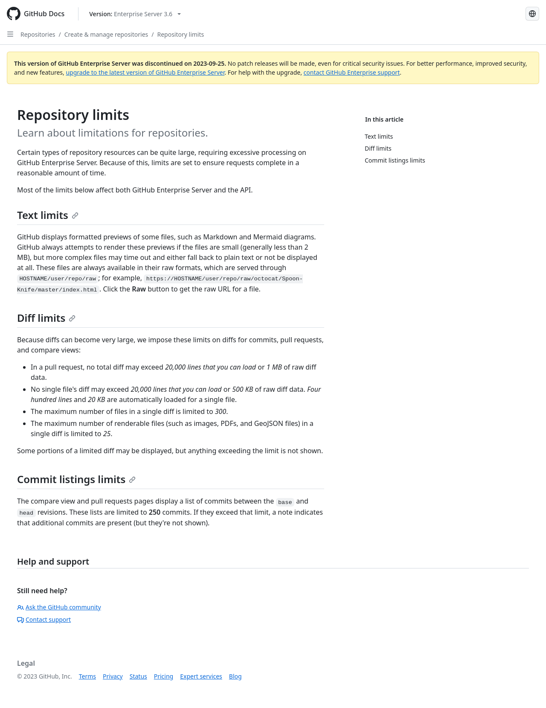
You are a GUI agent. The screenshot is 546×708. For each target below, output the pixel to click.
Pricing (163, 676)
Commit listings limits (76, 479)
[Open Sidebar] (10, 34)
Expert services (201, 676)
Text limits (47, 215)
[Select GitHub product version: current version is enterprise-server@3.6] (135, 13)
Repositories (37, 34)
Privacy (113, 676)
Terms (87, 676)
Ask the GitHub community (59, 607)
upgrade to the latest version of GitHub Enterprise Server (145, 72)
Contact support (44, 619)
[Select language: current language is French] (532, 13)
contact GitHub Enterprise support (352, 72)
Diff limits (46, 318)
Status (138, 676)
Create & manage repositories (106, 34)
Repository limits (180, 34)
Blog (235, 676)
